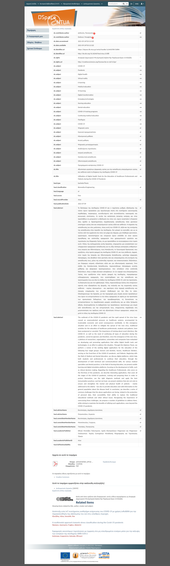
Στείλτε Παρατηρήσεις (93, 548)
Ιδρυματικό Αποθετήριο (71, 4)
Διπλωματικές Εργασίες (91, 4)
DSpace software (73, 545)
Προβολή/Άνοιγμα (109, 462)
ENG (136, 4)
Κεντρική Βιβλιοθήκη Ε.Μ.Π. (50, 4)
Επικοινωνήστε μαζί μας (77, 548)
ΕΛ (131, 4)
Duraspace (98, 545)
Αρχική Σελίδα (31, 4)
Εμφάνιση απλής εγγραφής (61, 29)
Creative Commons (62, 477)
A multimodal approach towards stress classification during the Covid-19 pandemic (87, 522)
